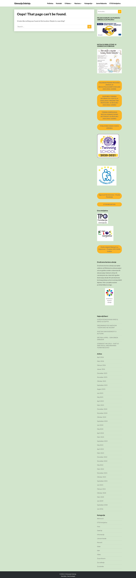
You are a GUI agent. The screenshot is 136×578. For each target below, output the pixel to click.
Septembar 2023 (102, 441)
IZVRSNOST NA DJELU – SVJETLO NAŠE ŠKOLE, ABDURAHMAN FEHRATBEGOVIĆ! (108, 345)
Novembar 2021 (102, 473)
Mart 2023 (100, 453)
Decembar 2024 (102, 409)
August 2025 (101, 389)
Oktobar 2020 (101, 493)
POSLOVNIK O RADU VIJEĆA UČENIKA (109, 127)
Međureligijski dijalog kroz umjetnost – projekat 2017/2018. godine (109, 249)
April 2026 (100, 357)
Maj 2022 (100, 465)
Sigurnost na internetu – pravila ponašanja (109, 196)
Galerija (99, 530)
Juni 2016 (100, 509)
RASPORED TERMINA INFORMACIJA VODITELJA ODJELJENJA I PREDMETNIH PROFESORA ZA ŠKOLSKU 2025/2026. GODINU (109, 101)
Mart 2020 (100, 497)
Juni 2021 (100, 485)
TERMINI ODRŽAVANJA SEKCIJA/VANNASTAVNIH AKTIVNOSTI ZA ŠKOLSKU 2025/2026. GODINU (109, 115)
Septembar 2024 (102, 421)
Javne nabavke (101, 3)
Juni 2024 (100, 425)
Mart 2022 (100, 469)
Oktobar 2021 (101, 477)
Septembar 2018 (102, 505)
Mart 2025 (100, 405)
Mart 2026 (100, 361)
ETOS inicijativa (114, 3)
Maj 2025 (100, 397)
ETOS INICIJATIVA (109, 204)
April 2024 (100, 433)
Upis (98, 550)
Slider (99, 546)
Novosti (99, 542)
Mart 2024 (100, 437)
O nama (68, 3)
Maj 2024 (100, 429)
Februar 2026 (101, 365)
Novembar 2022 (102, 461)
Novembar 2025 (102, 377)
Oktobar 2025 (101, 381)
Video (99, 554)
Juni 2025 (100, 393)
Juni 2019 (100, 501)
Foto (98, 526)
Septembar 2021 (102, 481)
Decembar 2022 (102, 457)
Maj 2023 (100, 445)
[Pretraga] (119, 11)
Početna (50, 3)
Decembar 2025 (102, 373)
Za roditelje (100, 562)
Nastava (78, 3)
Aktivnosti (100, 518)
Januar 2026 (101, 369)
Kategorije (88, 3)
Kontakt (59, 3)
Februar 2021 (101, 489)
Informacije (100, 534)
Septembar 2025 (102, 385)
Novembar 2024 (102, 413)
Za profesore (101, 558)
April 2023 (100, 449)
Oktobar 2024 (101, 417)
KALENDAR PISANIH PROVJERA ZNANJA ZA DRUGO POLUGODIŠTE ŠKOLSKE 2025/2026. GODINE (109, 86)
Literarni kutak (101, 538)
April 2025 (100, 401)
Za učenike (100, 566)
